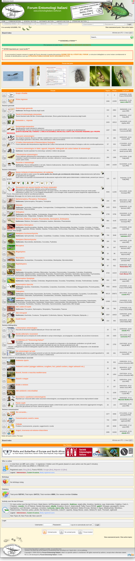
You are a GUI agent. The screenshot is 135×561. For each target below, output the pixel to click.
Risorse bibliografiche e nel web (35, 165)
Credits (60, 554)
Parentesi (24, 510)
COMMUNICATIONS (14, 21)
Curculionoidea (92, 294)
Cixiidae (62, 236)
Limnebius (42, 508)
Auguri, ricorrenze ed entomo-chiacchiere (32, 430)
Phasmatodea (66, 221)
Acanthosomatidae (31, 227)
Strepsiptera (46, 309)
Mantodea (57, 221)
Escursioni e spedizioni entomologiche (31, 397)
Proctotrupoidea (94, 287)
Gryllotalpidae (42, 214)
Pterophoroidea (12, 304)
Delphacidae (70, 236)
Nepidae (45, 229)
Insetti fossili (21, 319)
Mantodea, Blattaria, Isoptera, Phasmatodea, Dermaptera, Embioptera (42, 219)
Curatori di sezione (33, 472)
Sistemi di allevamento (53, 165)
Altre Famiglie (94, 236)
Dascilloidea (20, 295)
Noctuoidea (81, 302)
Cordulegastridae (60, 207)
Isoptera (50, 221)
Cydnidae (95, 227)
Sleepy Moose (78, 510)
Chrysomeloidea (73, 294)
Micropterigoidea (71, 302)
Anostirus (90, 504)
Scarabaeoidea (49, 295)
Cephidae (33, 281)
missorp (124, 139)
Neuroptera (20, 258)
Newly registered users (47, 472)
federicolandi (75, 506)
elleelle (124, 433)
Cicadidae (55, 236)
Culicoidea (79, 272)
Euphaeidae (79, 207)
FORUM (19, 424)
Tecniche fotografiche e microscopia (86, 165)
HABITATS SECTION (62, 21)
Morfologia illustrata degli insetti (34, 110)
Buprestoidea (38, 294)
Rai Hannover (45, 510)
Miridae (32, 229)
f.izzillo (124, 393)
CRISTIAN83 (124, 322)
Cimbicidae (41, 281)
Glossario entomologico (25, 136)
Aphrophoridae (29, 236)
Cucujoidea (82, 294)
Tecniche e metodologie (25, 163)
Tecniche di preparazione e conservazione (29, 166)
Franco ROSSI (124, 96)
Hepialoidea (40, 302)
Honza (124, 354)
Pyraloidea (21, 304)
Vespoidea (19, 288)
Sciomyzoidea (19, 275)
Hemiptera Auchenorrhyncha (27, 233)
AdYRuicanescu (54, 504)
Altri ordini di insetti (23, 307)
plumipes (124, 260)
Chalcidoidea (35, 287)
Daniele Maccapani (43, 506)
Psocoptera (28, 309)
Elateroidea (28, 295)
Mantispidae (57, 260)
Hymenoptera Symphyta (25, 278)
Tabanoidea (60, 275)
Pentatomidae (53, 229)
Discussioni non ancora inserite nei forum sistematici (36, 187)
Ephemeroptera (30, 201)
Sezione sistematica (9, 169)
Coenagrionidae (48, 207)
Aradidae (56, 227)
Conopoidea (71, 272)
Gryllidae (34, 214)
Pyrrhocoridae (63, 229)
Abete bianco (43, 504)
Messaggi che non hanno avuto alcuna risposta (30, 196)
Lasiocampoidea (59, 302)
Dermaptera (35, 221)
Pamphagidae (74, 214)
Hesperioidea (49, 302)
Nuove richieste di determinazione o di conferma (34, 172)
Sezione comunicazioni (10, 409)
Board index (6, 33)
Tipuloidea (76, 275)
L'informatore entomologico (26, 328)
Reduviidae (72, 229)
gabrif (99, 506)
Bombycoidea (44, 300)
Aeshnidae (28, 207)
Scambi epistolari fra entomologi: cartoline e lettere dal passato (44, 151)
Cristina (74, 494)
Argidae (27, 281)
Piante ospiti (20, 403)
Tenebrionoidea (77, 295)
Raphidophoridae (21, 216)
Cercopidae (39, 236)
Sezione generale (8, 105)
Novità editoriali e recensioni (27, 334)
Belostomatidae (65, 227)
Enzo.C (67, 506)
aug (103, 504)
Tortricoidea (45, 304)
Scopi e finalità (21, 93)
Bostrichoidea (29, 294)
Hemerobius (124, 266)
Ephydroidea (20, 274)
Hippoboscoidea (30, 274)
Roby (124, 117)
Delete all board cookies (9, 436)
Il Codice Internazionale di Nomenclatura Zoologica (35, 142)
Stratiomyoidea (42, 275)
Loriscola (50, 508)
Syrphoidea (51, 275)
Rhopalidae (80, 229)
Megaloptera (20, 252)
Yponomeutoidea (55, 304)
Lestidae (95, 207)
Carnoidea (52, 272)
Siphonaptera (37, 309)
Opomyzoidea (85, 274)
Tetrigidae (40, 216)
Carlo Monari (124, 274)
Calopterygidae (37, 207)
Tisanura (64, 309)
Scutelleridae (89, 229)
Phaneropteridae (85, 214)
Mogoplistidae (52, 214)
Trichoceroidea (86, 275)
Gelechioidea (91, 300)
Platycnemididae (29, 209)
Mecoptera (20, 246)
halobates (124, 236)
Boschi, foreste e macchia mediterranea (31, 373)
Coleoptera (20, 291)
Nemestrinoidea (59, 274)
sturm (124, 381)
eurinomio (124, 336)
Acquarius (124, 369)
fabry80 (124, 345)
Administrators (21, 472)
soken (124, 111)
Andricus (73, 504)
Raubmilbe (54, 510)
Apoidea (27, 287)
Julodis (124, 330)
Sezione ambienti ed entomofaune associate (17, 358)
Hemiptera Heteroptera (24, 225)
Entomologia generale (24, 108)
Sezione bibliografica (9, 325)
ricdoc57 (62, 510)
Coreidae (81, 227)
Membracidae (84, 236)
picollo (36, 510)
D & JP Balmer (30, 506)
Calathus (118, 504)
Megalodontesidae (52, 281)
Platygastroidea (83, 287)
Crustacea (35, 315)
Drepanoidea (71, 300)
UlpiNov (124, 123)
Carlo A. (125, 504)
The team (20, 436)
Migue (101, 508)
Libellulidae (19, 209)
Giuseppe (124, 193)
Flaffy (124, 158)
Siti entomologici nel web (25, 351)
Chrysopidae (38, 260)
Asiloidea (36, 272)
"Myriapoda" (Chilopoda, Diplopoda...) (75, 315)
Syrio (124, 166)
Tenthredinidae (87, 281)
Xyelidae (95, 281)
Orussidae (62, 281)
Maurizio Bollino (124, 399)
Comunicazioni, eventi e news (27, 418)
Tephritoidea (69, 275)
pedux (31, 510)
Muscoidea (49, 274)
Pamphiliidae (70, 281)
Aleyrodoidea (29, 242)
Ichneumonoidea (71, 287)
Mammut (124, 254)
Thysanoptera (55, 309)
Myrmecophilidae (63, 214)
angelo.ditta (82, 504)
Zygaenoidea (66, 304)
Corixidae (88, 227)
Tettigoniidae (32, 216)
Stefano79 (93, 510)
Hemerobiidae (48, 260)
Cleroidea (63, 294)
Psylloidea (53, 242)
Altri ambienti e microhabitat (27, 391)
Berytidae (74, 227)
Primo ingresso (21, 99)
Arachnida (28, 315)
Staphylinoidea (67, 295)
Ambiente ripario (22, 360)
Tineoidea (37, 304)
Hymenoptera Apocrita (24, 284)
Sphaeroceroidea (30, 275)
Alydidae (40, 227)
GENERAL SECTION (30, 21)
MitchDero (118, 508)
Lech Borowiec (25, 508)
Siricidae (78, 281)
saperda (69, 510)
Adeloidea (28, 300)
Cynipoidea (53, 287)
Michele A (124, 208)
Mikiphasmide (109, 508)
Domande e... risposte (24, 120)
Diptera (18, 270)
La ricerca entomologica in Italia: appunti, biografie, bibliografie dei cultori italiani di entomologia (53, 149)
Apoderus (97, 504)
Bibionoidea (44, 272)
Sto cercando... (21, 412)
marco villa (124, 102)
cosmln (124, 294)
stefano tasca (124, 387)
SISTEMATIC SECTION (46, 21)
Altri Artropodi (21, 313)
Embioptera (43, 221)
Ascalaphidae (29, 260)
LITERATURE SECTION (79, 21)
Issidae (77, 236)
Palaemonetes (15, 510)
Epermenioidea (81, 300)
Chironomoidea (61, 272)
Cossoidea (62, 300)
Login (4, 520)
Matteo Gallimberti (71, 508)
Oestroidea (76, 274)
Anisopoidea (29, 272)
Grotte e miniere (22, 385)
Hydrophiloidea (38, 295)
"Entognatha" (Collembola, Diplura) (51, 315)
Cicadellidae (47, 236)
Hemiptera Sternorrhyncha (26, 240)
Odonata (19, 205)
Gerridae (19, 229)
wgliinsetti (124, 421)
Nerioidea (68, 274)
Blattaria (27, 221)
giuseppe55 (124, 415)
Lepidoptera (20, 298)
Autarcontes (110, 504)
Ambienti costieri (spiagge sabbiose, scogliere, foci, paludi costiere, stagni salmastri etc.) (50, 366)
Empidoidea (88, 272)
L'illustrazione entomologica (27, 155)
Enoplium (60, 506)
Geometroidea (20, 302)
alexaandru (65, 504)
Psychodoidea (95, 274)
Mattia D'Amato (84, 508)
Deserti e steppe (22, 379)
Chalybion (124, 145)
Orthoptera (20, 212)
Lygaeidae (25, 229)
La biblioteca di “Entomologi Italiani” (30, 340)
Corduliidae (70, 207)
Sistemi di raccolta (68, 165)
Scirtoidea (57, 295)
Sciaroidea (10, 275)
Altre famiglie (48, 216)
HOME (3, 21)
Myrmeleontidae (67, 260)
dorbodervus (124, 202)
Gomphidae (87, 207)
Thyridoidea (29, 304)
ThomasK (105, 510)
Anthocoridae (48, 227)
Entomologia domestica (25, 126)
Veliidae (9, 230)
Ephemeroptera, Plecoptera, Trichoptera (31, 199)
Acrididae (28, 214)
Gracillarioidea (30, 302)
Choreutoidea (54, 300)
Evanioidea (61, 287)
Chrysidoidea (44, 287)
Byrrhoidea (47, 294)
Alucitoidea (35, 300)
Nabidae (38, 229)
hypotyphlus (14, 508)
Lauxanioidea (40, 274)
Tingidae (97, 229)
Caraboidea (56, 294)
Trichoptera (47, 201)
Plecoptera (39, 201)
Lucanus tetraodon (124, 363)
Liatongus (34, 508)
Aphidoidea (37, 242)
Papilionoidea (90, 302)
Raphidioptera (21, 264)
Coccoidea (45, 242)
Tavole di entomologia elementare (29, 114)
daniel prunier (124, 151)
